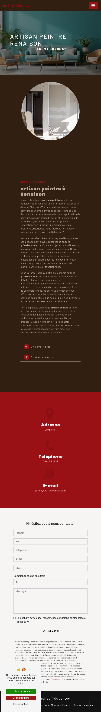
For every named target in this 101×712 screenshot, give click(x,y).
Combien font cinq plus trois (29, 571)
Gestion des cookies (84, 704)
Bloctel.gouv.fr (57, 675)
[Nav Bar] (93, 5)
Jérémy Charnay (15, 5)
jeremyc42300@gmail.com (50, 486)
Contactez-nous (38, 357)
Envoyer (54, 626)
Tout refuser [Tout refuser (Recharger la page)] (21, 698)
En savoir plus (37, 346)
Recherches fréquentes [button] (50, 699)
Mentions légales (60, 704)
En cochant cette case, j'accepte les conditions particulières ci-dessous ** (52, 615)
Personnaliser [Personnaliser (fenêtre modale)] (21, 704)
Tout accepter (21, 691)
